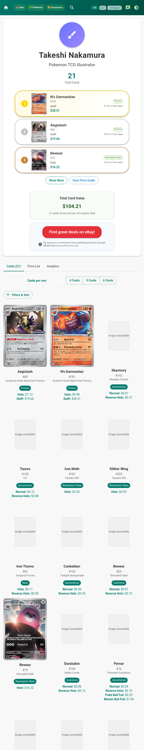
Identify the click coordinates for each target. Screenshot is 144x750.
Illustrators (76, 6)
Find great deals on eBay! (72, 240)
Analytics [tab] (53, 274)
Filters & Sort (17, 303)
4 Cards (74, 289)
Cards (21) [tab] (14, 274)
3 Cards (58, 289)
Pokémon (47, 6)
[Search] (98, 6)
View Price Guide (83, 188)
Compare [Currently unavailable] (27, 18)
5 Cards (91, 289)
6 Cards (108, 289)
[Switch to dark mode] (48, 18)
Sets (23, 6)
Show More (56, 188)
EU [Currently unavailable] (15, 18)
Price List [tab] (34, 274)
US (7, 18)
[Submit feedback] (40, 18)
